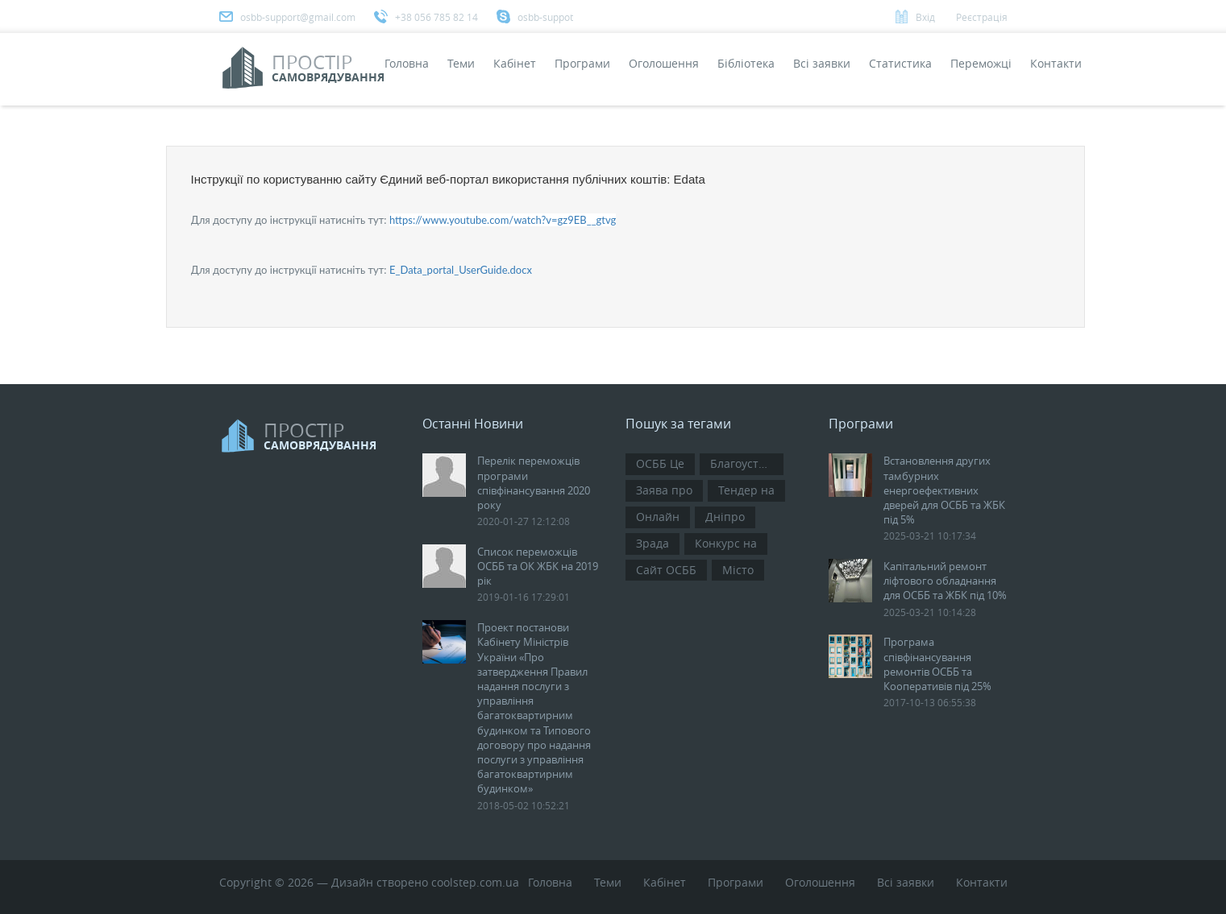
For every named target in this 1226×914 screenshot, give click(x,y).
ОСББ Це (660, 463)
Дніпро (725, 516)
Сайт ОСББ (666, 569)
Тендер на (746, 490)
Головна (406, 63)
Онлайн (657, 516)
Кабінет (514, 63)
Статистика (900, 63)
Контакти (1056, 63)
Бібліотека (746, 63)
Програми (582, 63)
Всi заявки (821, 63)
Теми (461, 63)
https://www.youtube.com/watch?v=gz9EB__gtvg (502, 219)
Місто (738, 569)
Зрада (652, 543)
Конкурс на (726, 543)
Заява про (664, 490)
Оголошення (664, 63)
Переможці (981, 63)
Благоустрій (743, 463)
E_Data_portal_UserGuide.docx (460, 269)
